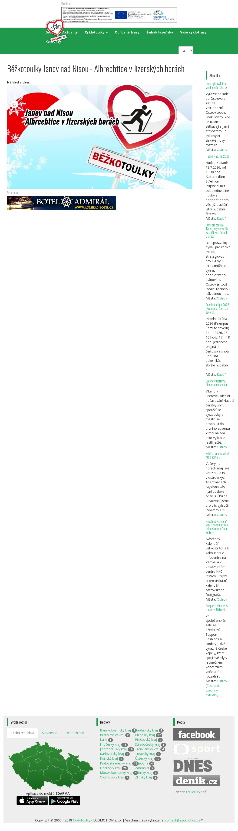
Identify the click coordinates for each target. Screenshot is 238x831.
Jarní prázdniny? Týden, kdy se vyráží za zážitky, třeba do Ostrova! (217, 231)
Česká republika (22, 733)
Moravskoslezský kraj (116, 772)
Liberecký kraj (110, 768)
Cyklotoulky (96, 32)
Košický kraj (109, 758)
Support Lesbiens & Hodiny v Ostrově (217, 607)
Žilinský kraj (143, 772)
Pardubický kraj (146, 730)
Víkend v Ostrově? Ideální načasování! (217, 383)
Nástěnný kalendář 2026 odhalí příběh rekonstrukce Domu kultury (217, 527)
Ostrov (222, 149)
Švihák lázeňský (159, 32)
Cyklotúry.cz (196, 792)
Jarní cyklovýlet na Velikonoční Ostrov (216, 85)
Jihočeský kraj (110, 744)
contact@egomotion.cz (184, 820)
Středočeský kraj (147, 744)
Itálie (103, 739)
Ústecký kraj (144, 758)
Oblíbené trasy (127, 32)
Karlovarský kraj (112, 753)
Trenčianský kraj (147, 749)
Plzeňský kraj (145, 735)
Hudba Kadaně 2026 (218, 156)
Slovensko (49, 733)
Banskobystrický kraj (115, 730)
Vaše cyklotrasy (193, 32)
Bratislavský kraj (112, 735)
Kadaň (222, 218)
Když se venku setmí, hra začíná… (217, 455)
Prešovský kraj (146, 739)
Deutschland (74, 733)
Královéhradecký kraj (115, 763)
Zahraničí (142, 768)
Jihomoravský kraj (113, 749)
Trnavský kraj (145, 753)
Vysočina (141, 763)
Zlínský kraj (143, 777)
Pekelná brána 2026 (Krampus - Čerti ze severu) (217, 308)
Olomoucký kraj (112, 777)
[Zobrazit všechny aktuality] (212, 690)
